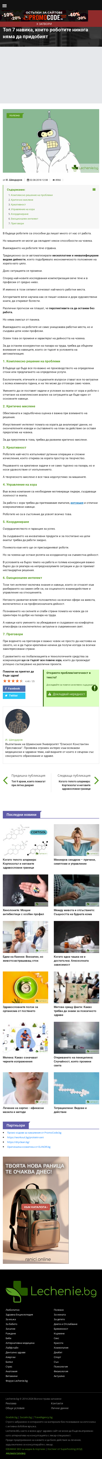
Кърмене (59, 1333)
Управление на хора (23, 209)
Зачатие (10, 1328)
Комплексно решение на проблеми (32, 195)
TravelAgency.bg (43, 1417)
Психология (61, 1366)
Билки (9, 1361)
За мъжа (11, 1319)
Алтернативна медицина (20, 1343)
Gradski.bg (12, 1417)
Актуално (59, 1376)
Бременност (61, 1328)
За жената (60, 1314)
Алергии (10, 1357)
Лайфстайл (12, 1347)
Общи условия (15, 1408)
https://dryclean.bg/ (18, 1142)
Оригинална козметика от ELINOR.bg (28, 1146)
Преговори (17, 223)
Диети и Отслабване (65, 1324)
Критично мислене (22, 199)
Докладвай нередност (66, 694)
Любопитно (13, 1309)
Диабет (58, 1352)
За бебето (11, 1324)
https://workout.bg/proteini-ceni (25, 1137)
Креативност (18, 204)
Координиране (19, 214)
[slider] (13, 681)
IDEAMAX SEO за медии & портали (26, 1449)
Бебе (8, 1338)
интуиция (77, 503)
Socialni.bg (26, 1417)
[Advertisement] (51, 75)
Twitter (11, 695)
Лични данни (60, 1408)
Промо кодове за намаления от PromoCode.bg (34, 1132)
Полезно (59, 1309)
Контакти (57, 1403)
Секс (56, 1338)
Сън (56, 1361)
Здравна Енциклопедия (19, 1314)
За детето (59, 1319)
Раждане (11, 1333)
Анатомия (11, 1371)
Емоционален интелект (24, 218)
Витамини (12, 1376)
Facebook (12, 688)
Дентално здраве (15, 1352)
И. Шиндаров (14, 179)
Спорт (57, 1357)
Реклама (11, 1403)
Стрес (9, 1366)
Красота (58, 1343)
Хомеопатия (61, 1347)
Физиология (61, 1371)
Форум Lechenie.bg (17, 1380)
